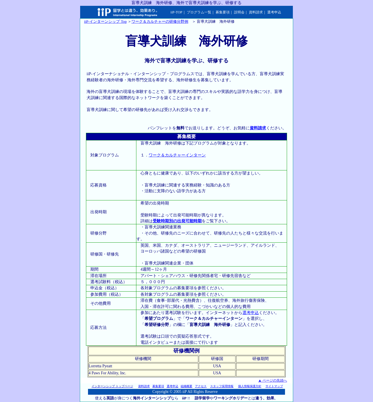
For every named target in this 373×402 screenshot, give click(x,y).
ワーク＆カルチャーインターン (177, 155)
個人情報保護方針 (249, 386)
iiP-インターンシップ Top (105, 21)
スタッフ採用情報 (221, 386)
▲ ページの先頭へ (272, 380)
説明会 (239, 12)
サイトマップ (274, 386)
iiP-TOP (176, 12)
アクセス (201, 386)
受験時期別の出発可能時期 (177, 221)
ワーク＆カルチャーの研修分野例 (159, 21)
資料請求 (256, 12)
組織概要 (186, 386)
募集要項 (223, 12)
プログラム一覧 (199, 12)
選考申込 (274, 12)
